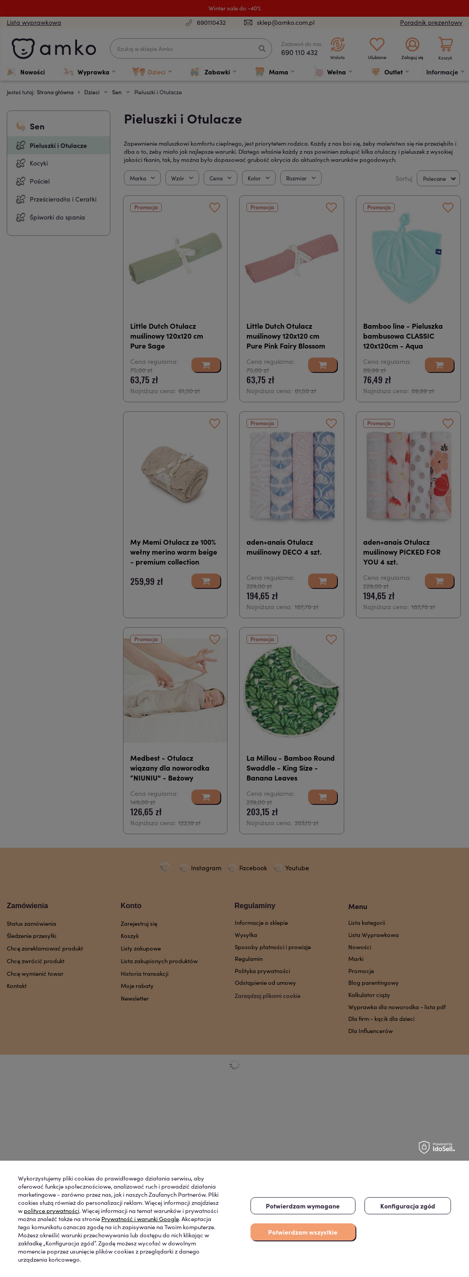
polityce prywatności (51, 1211)
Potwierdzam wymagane (303, 1205)
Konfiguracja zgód (407, 1205)
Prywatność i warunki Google (140, 1219)
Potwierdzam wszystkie (302, 1231)
